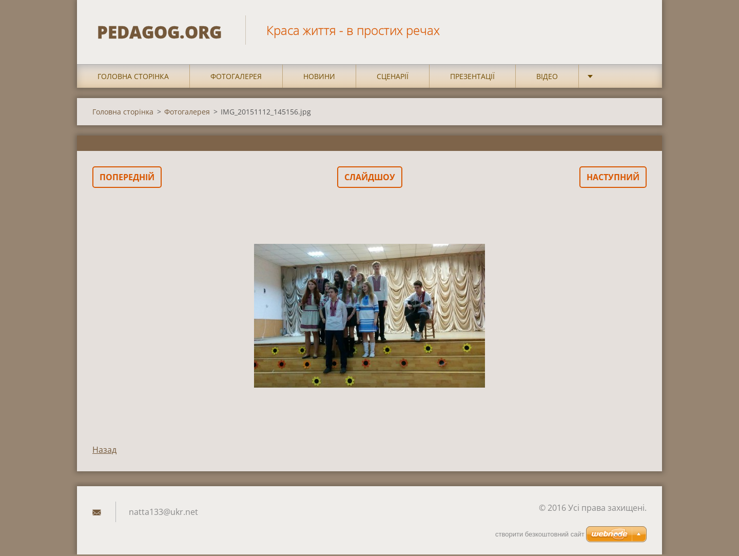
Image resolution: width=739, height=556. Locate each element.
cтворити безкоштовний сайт (540, 534)
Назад (104, 451)
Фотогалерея (236, 78)
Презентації (472, 78)
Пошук (635, 30)
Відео (547, 78)
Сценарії (393, 78)
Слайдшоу (369, 178)
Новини (319, 78)
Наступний (613, 178)
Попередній (127, 178)
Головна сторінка (133, 78)
